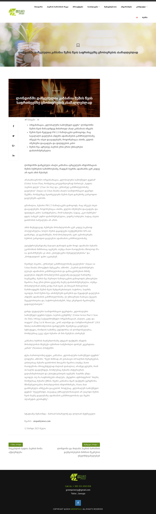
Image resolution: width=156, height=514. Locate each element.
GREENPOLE (76, 509)
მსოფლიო (56, 91)
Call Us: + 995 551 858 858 (78, 486)
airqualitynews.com (41, 421)
